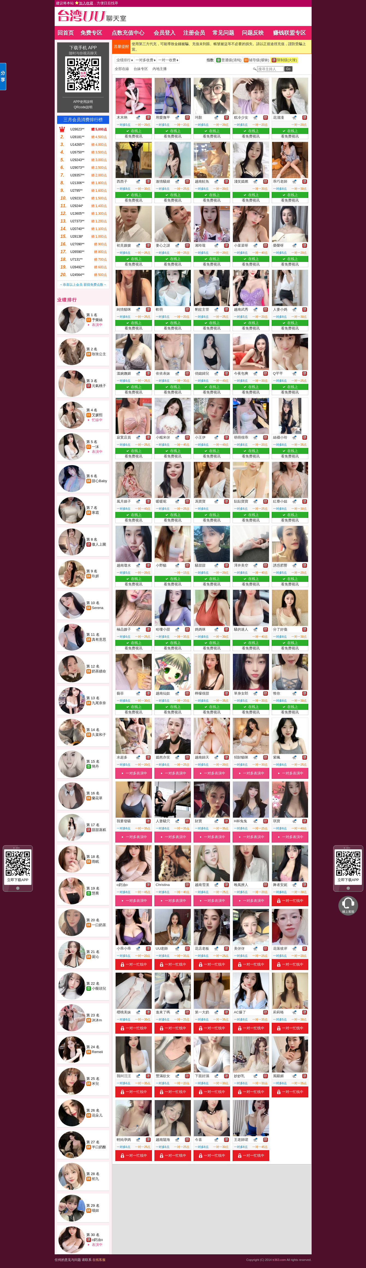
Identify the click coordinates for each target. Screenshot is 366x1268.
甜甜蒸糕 (99, 830)
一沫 (95, 447)
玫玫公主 (99, 354)
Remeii (97, 1052)
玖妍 (95, 576)
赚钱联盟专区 (289, 33)
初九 (95, 1179)
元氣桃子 (99, 386)
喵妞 (95, 1210)
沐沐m (97, 1020)
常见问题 (223, 33)
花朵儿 (97, 1115)
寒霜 (95, 513)
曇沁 (95, 957)
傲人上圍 (99, 544)
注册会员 (194, 33)
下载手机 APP (83, 47)
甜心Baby (99, 481)
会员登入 (164, 33)
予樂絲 (97, 320)
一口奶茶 (99, 925)
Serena (97, 608)
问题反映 (253, 33)
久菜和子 (99, 735)
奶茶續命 (99, 671)
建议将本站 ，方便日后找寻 (87, 3)
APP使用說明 (83, 102)
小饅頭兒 (99, 988)
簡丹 (95, 766)
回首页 (65, 33)
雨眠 (95, 861)
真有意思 (99, 639)
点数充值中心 (128, 33)
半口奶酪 (99, 1147)
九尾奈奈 (99, 703)
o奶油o (97, 1240)
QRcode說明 (83, 107)
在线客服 (99, 1260)
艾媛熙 (97, 415)
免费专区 (91, 33)
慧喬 (95, 893)
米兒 (95, 1084)
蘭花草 (97, 798)
